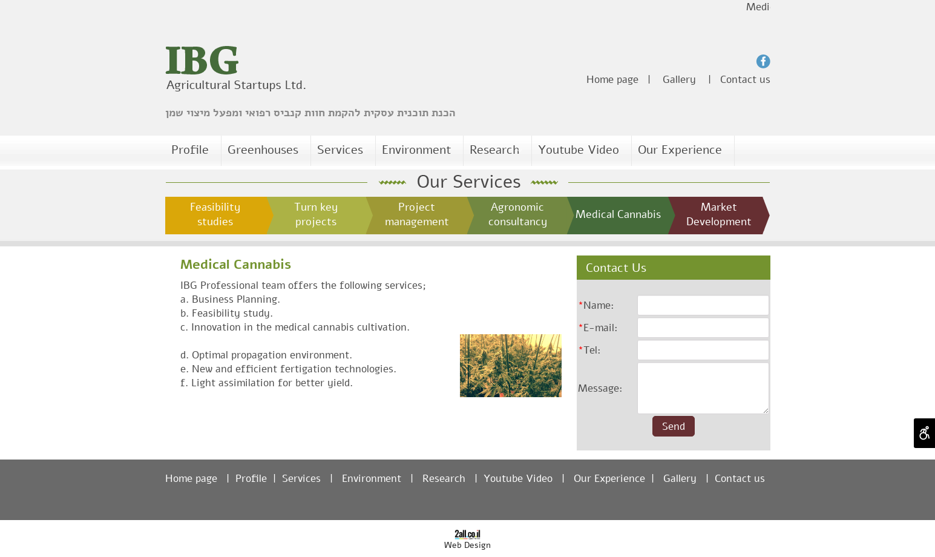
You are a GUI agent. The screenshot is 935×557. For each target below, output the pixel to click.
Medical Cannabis (235, 264)
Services (341, 150)
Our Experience (680, 150)
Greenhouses (263, 150)
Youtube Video (578, 150)
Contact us (745, 80)
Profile (190, 150)
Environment (416, 150)
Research (496, 150)
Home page (612, 80)
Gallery (679, 80)
